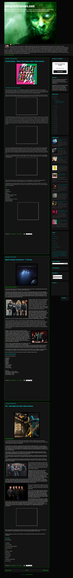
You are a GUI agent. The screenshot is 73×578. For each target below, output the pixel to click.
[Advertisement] (27, 245)
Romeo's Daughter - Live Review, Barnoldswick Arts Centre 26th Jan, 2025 (62, 211)
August (56, 99)
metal (53, 240)
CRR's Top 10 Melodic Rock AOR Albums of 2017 (62, 185)
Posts (54, 275)
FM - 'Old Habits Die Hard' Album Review (19, 406)
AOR (53, 234)
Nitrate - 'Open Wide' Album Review (61, 149)
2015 (55, 125)
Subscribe (60, 71)
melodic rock (54, 238)
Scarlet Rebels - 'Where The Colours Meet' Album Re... (60, 102)
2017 (55, 121)
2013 (55, 129)
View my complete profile (9, 54)
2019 (55, 117)
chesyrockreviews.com (19, 5)
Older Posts (45, 570)
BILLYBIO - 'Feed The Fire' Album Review (62, 158)
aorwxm (13, 44)
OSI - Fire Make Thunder (62, 193)
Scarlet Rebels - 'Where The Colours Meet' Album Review (24, 61)
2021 (55, 114)
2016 (55, 123)
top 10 (53, 249)
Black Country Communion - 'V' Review (18, 260)
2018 (55, 119)
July (55, 105)
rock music (54, 242)
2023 (55, 110)
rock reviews (54, 245)
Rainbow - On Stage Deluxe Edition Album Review (61, 174)
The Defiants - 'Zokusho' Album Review (62, 140)
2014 (55, 127)
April (56, 107)
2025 (55, 96)
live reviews (54, 236)
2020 (55, 115)
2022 (55, 112)
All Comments (56, 277)
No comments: (19, 233)
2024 (55, 98)
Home (27, 570)
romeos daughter (55, 247)
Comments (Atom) (29, 574)
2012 (55, 131)
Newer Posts (8, 570)
